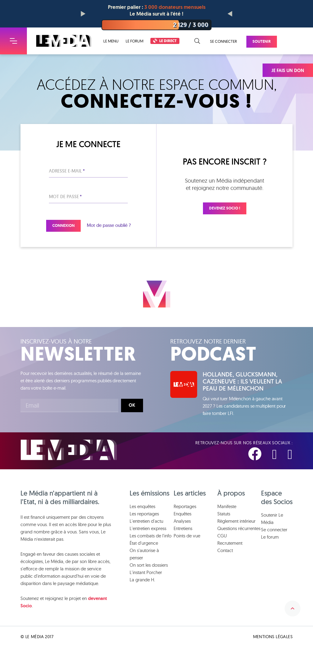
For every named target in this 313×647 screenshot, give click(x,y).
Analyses (182, 521)
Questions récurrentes (238, 528)
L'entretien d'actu (146, 521)
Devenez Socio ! (224, 208)
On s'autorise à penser (144, 554)
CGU (222, 536)
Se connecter (223, 41)
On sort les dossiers (149, 565)
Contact (225, 550)
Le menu (111, 41)
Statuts (223, 514)
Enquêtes (182, 514)
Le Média (68, 450)
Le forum (134, 40)
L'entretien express (148, 528)
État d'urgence (144, 543)
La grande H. (142, 580)
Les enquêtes (142, 506)
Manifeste (226, 506)
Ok (132, 405)
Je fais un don (287, 70)
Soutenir (261, 41)
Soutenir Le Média (272, 518)
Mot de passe (65, 196)
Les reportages (144, 514)
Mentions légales (273, 636)
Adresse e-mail (67, 171)
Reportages (185, 506)
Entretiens (183, 528)
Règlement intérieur (236, 521)
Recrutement (229, 543)
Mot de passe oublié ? (109, 225)
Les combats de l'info (150, 536)
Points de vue (187, 536)
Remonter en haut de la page (292, 608)
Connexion (63, 225)
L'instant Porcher (146, 572)
